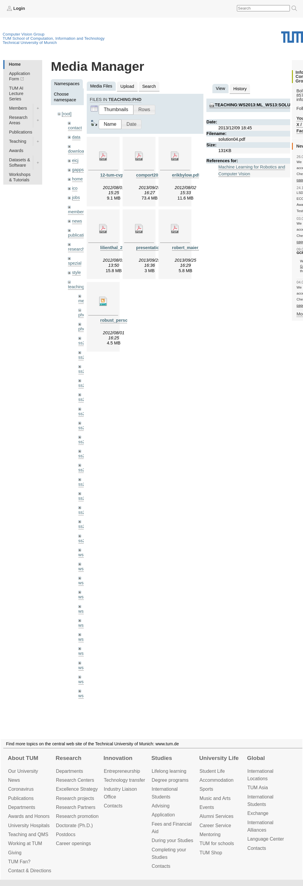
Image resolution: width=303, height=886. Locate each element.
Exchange (257, 813)
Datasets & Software (19, 162)
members (77, 211)
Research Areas (18, 120)
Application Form (19, 76)
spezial (74, 263)
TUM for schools (217, 843)
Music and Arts (215, 798)
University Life (219, 758)
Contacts (113, 805)
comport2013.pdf (153, 175)
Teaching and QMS (28, 834)
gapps (78, 169)
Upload (127, 86)
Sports (206, 789)
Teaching (17, 141)
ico (74, 188)
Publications (20, 132)
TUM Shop (211, 852)
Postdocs (65, 834)
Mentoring (210, 834)
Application (163, 814)
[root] (66, 113)
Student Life (212, 771)
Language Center (265, 838)
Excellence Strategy (77, 789)
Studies (161, 758)
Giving (15, 852)
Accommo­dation (217, 780)
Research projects (75, 798)
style (76, 272)
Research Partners (75, 807)
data (76, 137)
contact (75, 127)
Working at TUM (25, 843)
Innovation (118, 758)
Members (18, 108)
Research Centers (75, 780)
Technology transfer (124, 780)
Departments (21, 807)
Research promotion (77, 816)
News (14, 780)
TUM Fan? (19, 861)
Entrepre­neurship (122, 771)
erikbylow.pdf (186, 175)
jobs (76, 197)
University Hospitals (29, 825)
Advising (161, 805)
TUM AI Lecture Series (16, 93)
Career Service (215, 825)
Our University (23, 771)
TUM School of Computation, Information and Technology (54, 38)
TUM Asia (257, 787)
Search (149, 86)
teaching (76, 286)
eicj (75, 160)
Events (207, 807)
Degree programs (170, 780)
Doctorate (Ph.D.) (74, 825)
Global (256, 758)
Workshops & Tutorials (20, 177)
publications (79, 235)
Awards (16, 150)
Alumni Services (216, 816)
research (76, 249)
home (77, 179)
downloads (78, 151)
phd (82, 314)
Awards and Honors (29, 816)
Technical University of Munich (30, 42)
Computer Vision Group (24, 34)
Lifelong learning (169, 771)
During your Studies (172, 840)
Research (68, 758)
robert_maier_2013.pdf (195, 247)
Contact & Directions (29, 870)
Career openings (73, 843)
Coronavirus (21, 789)
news (77, 221)
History (240, 88)
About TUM (23, 758)
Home (15, 64)
